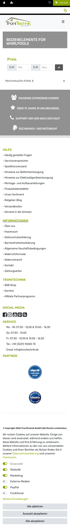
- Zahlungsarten (12, 271)
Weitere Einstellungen (15, 499)
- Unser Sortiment (13, 194)
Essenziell (16, 463)
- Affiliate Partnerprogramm (19, 296)
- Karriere (8, 290)
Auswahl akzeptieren (35, 513)
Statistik (15, 469)
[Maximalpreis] (46, 67)
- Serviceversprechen (15, 160)
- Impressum (10, 231)
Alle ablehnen (35, 506)
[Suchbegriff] (30, 10)
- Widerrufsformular (14, 254)
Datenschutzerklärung (25, 453)
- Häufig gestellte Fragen (17, 155)
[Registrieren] (12, 3)
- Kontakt (8, 265)
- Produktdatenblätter (16, 189)
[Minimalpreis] (22, 67)
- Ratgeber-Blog (12, 200)
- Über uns (9, 226)
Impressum (9, 457)
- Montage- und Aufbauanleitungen (24, 183)
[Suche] (65, 10)
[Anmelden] (4, 3)
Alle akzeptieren (35, 521)
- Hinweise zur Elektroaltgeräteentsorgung (28, 177)
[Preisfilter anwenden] (59, 67)
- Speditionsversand (14, 166)
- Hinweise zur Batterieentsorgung (23, 172)
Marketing (16, 475)
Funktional (17, 493)
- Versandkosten (12, 206)
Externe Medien (20, 481)
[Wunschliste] (49, 3)
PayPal (14, 487)
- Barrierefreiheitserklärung (19, 243)
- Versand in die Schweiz (17, 212)
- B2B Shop (9, 285)
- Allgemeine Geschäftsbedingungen (24, 248)
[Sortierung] (35, 80)
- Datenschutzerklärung (17, 237)
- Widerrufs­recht (12, 259)
